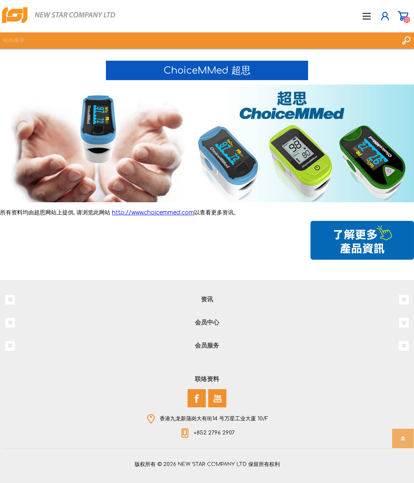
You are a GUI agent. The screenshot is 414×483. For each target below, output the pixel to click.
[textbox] (199, 40)
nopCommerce (223, 466)
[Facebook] (197, 398)
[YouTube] (217, 398)
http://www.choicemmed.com (153, 213)
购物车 (403, 16)
